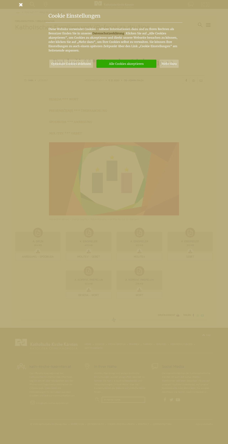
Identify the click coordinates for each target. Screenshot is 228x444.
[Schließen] (114, 4)
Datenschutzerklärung (108, 33)
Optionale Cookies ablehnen (71, 64)
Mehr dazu (169, 64)
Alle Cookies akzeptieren (126, 64)
